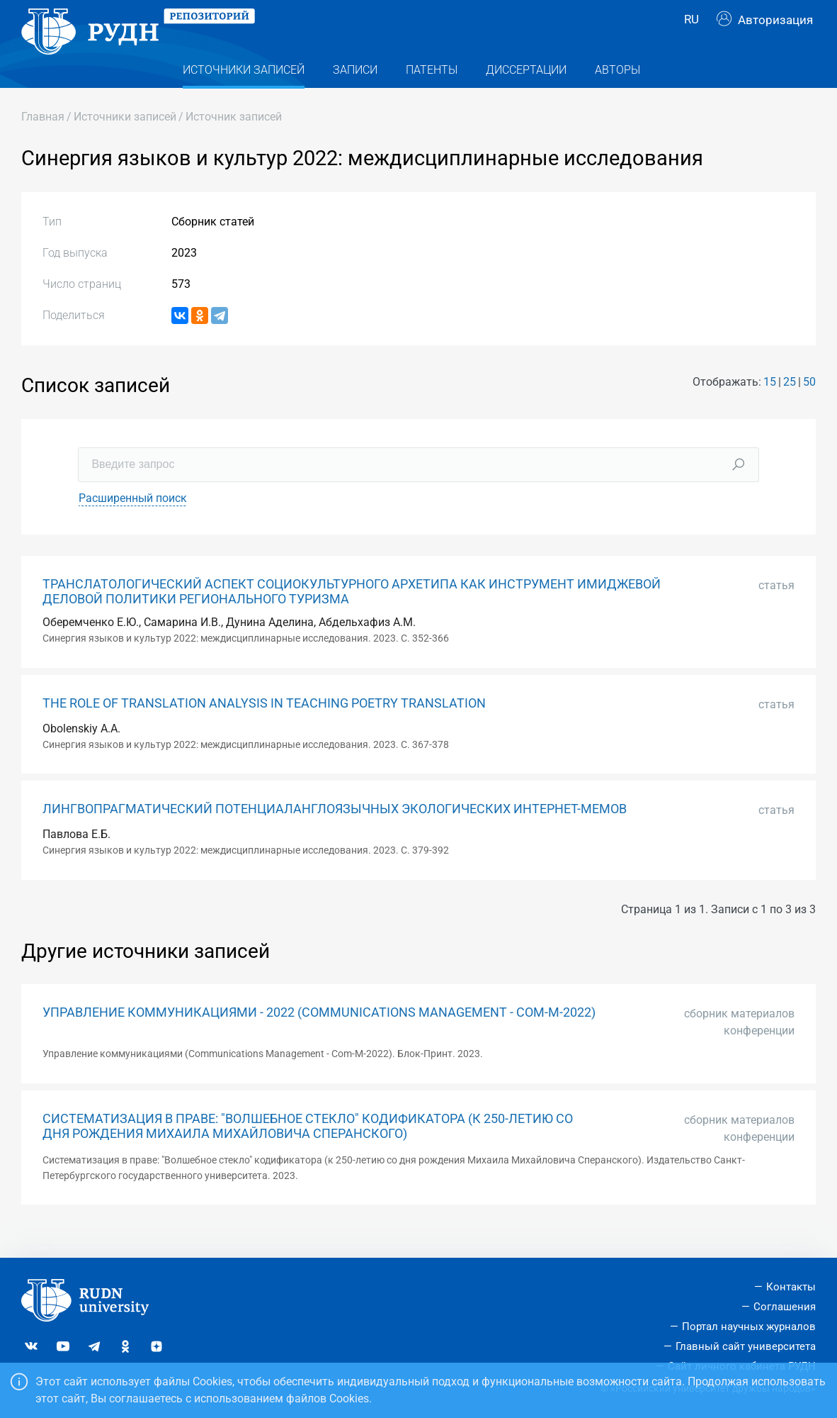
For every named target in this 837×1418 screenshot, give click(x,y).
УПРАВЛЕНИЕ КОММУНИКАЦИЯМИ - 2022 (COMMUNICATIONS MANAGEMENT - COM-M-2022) (319, 1038)
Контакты (791, 1287)
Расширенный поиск (133, 523)
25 (789, 407)
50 (809, 407)
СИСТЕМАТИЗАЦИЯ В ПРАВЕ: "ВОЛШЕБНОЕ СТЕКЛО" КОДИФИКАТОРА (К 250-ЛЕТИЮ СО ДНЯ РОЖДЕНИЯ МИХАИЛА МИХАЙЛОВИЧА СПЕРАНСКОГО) (307, 1151)
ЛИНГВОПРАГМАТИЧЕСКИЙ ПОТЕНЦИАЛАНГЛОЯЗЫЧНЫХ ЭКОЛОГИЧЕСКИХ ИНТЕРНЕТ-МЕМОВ (334, 834)
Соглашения (784, 1307)
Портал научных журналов (749, 1326)
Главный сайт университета (746, 1346)
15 (769, 407)
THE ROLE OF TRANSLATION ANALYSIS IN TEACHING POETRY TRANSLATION (264, 728)
